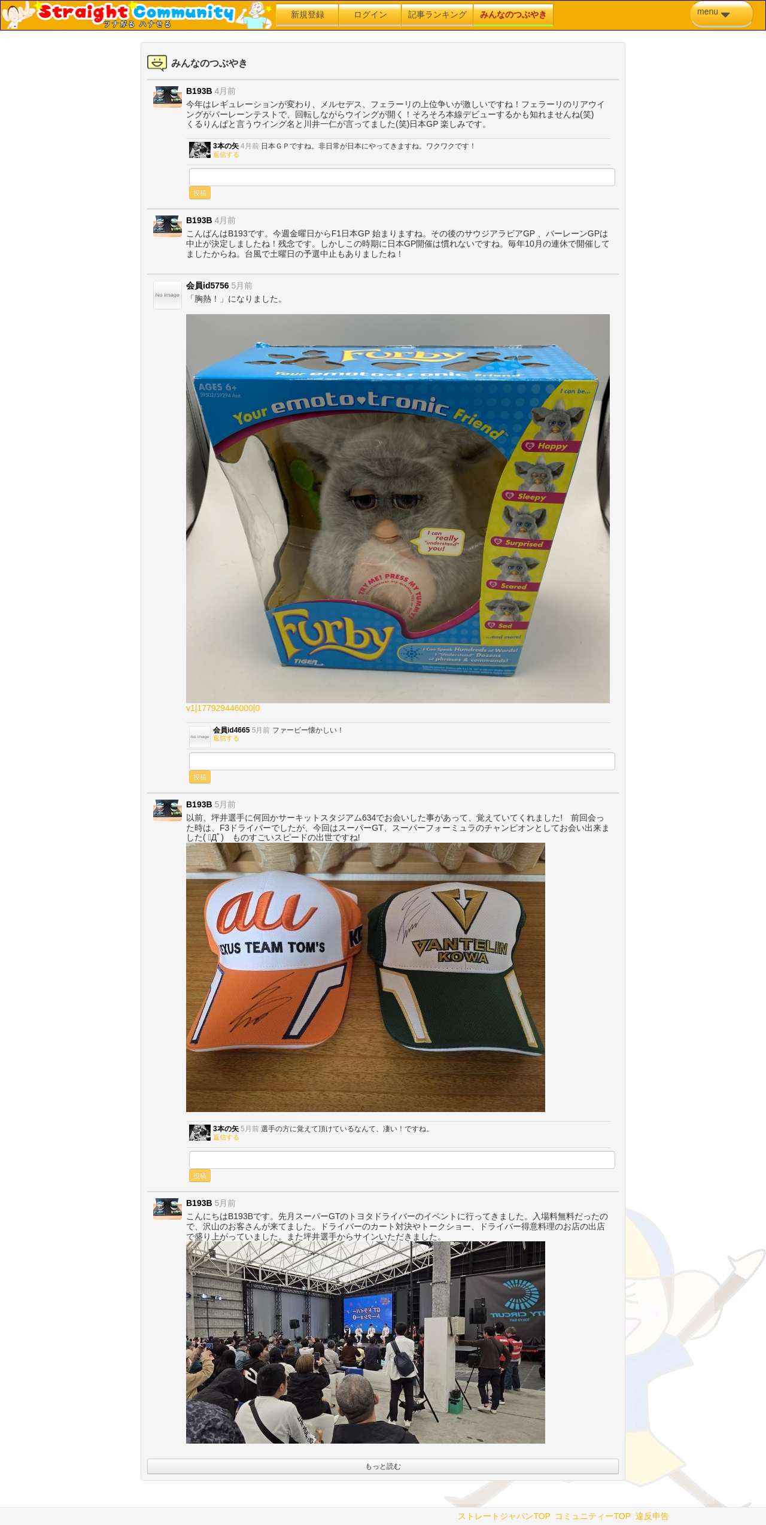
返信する (226, 154)
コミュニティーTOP (592, 1516)
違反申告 (652, 1516)
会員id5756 (207, 285)
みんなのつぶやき (513, 14)
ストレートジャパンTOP (504, 1516)
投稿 (199, 192)
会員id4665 (231, 730)
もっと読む (383, 1466)
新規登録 (307, 14)
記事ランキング (437, 14)
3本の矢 (226, 146)
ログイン (370, 14)
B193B (199, 91)
